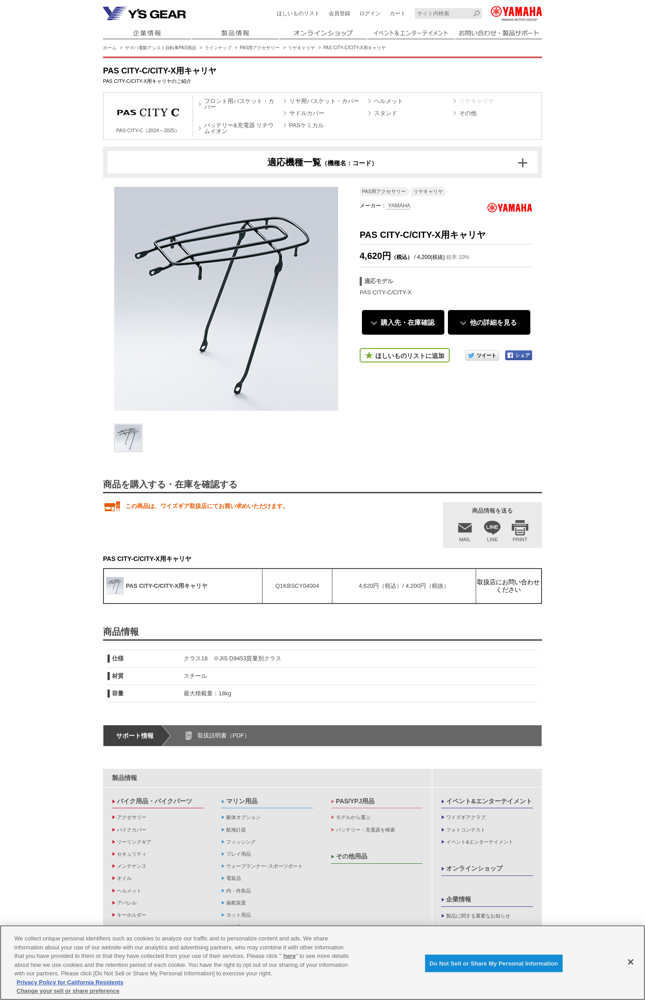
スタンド (385, 113)
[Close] (631, 963)
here (290, 957)
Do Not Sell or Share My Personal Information (494, 964)
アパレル (127, 902)
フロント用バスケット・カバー (239, 104)
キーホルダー (131, 915)
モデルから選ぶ (353, 817)
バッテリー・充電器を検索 (365, 829)
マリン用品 (242, 801)
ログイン (370, 13)
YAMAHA (398, 206)
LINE (492, 539)
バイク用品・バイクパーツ (154, 801)
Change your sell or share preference (68, 992)
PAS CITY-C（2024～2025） (148, 117)
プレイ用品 (238, 854)
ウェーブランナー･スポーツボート (264, 866)
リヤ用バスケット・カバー (324, 101)
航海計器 (236, 829)
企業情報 (458, 899)
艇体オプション (243, 817)
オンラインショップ (474, 868)
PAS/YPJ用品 (355, 801)
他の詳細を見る (493, 322)
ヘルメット (388, 101)
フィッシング (241, 842)
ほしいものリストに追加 (409, 355)
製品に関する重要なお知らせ (478, 915)
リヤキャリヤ (301, 47)
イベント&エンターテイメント (489, 801)
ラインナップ (218, 47)
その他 (468, 113)
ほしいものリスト (298, 13)
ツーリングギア (134, 842)
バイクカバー (131, 829)
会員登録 (339, 13)
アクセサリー (131, 817)
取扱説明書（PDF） (224, 735)
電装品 (233, 878)
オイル (124, 878)
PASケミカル (306, 125)
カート (398, 13)
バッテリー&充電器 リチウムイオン (239, 128)
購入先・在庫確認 (407, 322)
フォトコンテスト (466, 829)
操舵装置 (236, 902)
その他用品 (351, 856)
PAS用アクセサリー (260, 47)
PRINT (520, 539)
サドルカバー (306, 113)
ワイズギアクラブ (466, 817)
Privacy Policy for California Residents (70, 983)
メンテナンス (131, 866)
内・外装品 (238, 890)
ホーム (109, 47)
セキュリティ (131, 854)
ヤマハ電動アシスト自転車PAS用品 (160, 47)
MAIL (465, 539)
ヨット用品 (238, 915)
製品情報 (124, 777)
